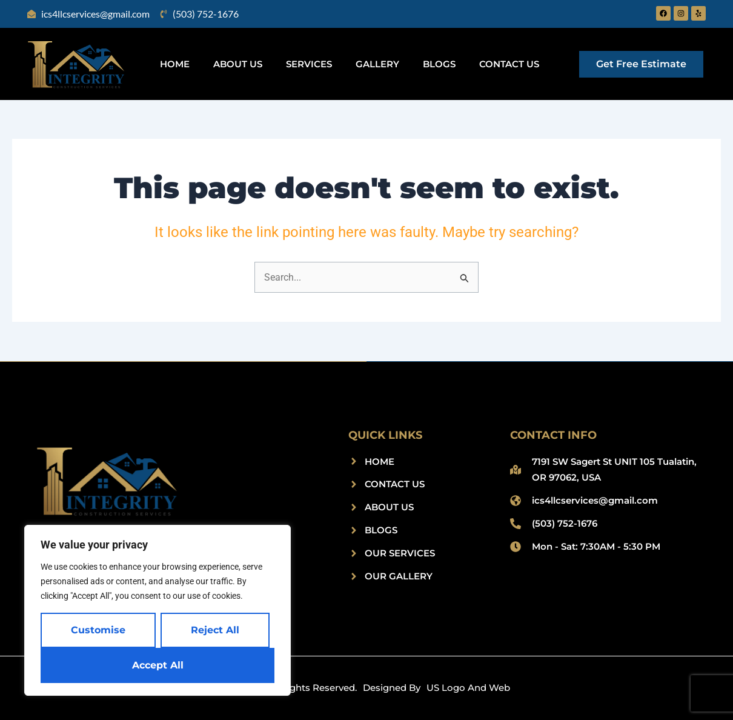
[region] (157, 610)
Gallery (377, 64)
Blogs (439, 64)
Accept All (158, 665)
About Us (237, 64)
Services (309, 64)
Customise (98, 630)
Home (175, 64)
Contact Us (509, 64)
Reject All (215, 630)
